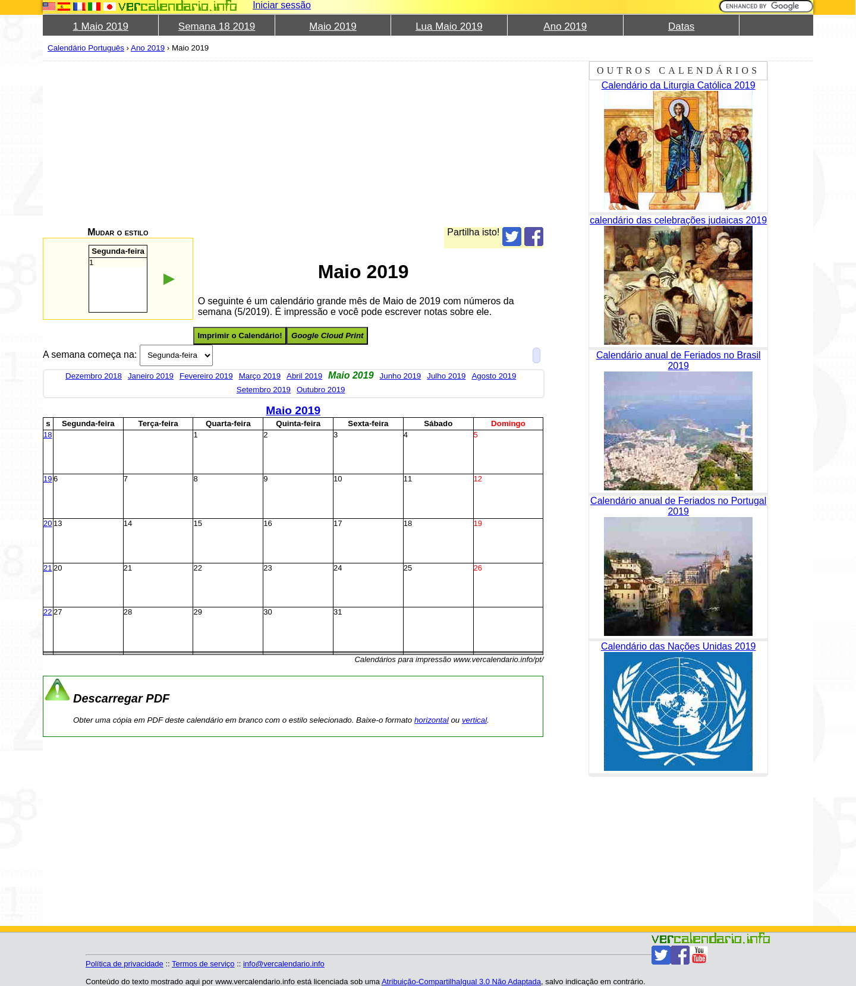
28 (128, 611)
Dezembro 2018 (93, 375)
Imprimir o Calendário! (239, 335)
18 (47, 434)
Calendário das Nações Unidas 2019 (678, 646)
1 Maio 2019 (100, 26)
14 (128, 523)
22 (197, 567)
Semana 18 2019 (217, 26)
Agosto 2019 (493, 375)
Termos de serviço (203, 963)
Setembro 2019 (264, 389)
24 (337, 567)
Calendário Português (86, 47)
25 (408, 567)
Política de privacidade (124, 963)
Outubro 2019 (321, 389)
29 (197, 611)
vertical (474, 720)
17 (337, 523)
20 (47, 523)
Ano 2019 (565, 26)
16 (267, 523)
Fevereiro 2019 (206, 375)
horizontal (431, 720)
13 (58, 523)
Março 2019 (260, 375)
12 (478, 478)
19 (47, 478)
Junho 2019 (400, 375)
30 (267, 611)
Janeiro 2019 (151, 375)
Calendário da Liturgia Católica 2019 (679, 85)
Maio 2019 (332, 26)
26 (478, 567)
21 (47, 567)
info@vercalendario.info (284, 963)
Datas (681, 26)
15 (197, 523)
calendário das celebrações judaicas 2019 (678, 220)
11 (408, 478)
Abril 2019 (304, 375)
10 (337, 478)
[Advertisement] (293, 144)
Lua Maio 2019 (449, 26)
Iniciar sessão (282, 5)
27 (58, 611)
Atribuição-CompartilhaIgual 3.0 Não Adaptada (461, 981)
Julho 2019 (446, 375)
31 (337, 611)
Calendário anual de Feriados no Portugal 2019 (678, 506)
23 (267, 567)
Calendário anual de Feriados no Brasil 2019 (678, 360)
